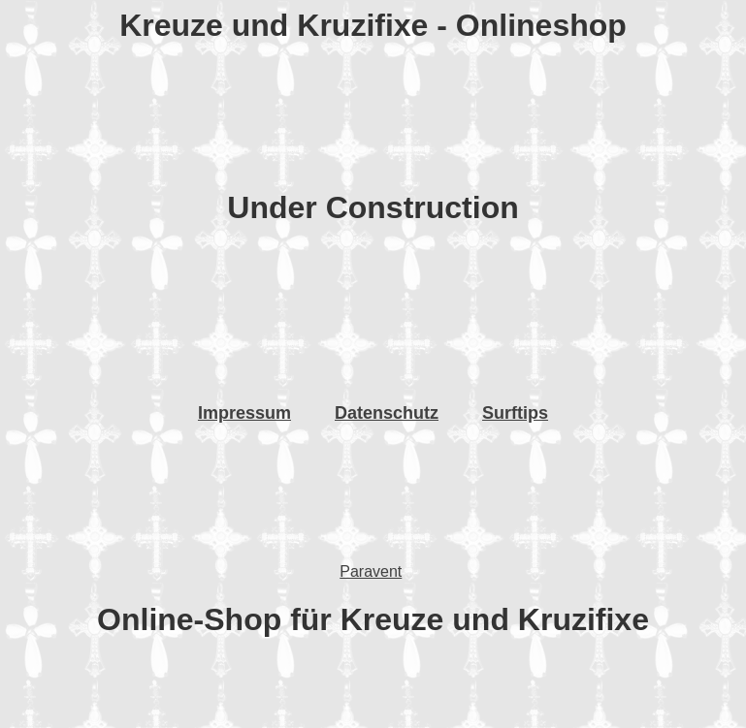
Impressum (244, 413)
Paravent (371, 571)
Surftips (515, 413)
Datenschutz (386, 413)
